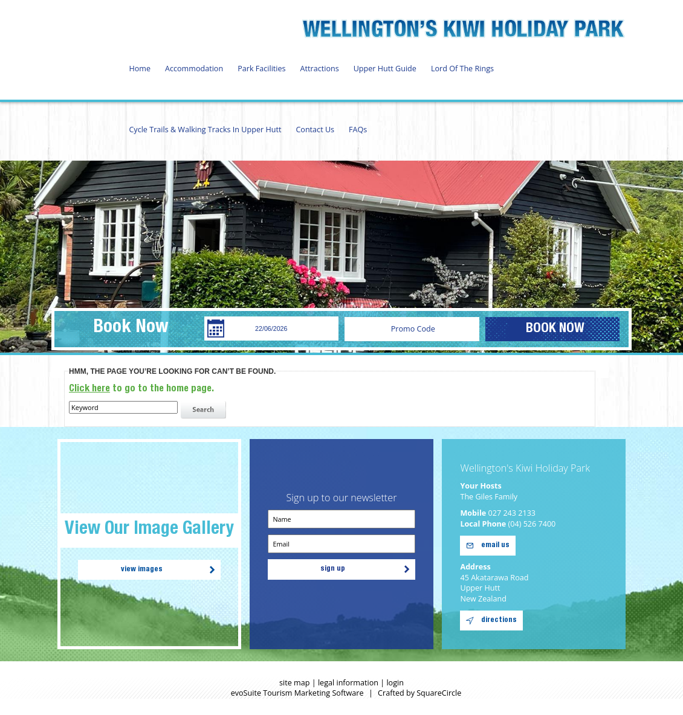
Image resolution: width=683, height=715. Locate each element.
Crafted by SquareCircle (419, 693)
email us (495, 546)
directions (499, 620)
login (395, 683)
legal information (348, 683)
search (205, 410)
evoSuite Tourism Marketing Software (297, 693)
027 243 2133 (512, 513)
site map (294, 683)
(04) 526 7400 (532, 524)
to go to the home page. (141, 389)
